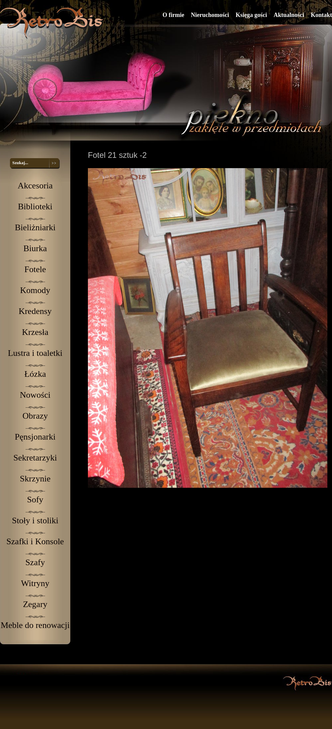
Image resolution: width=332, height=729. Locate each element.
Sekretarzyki (35, 458)
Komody (35, 290)
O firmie (173, 15)
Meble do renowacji (35, 625)
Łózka (35, 374)
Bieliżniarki (35, 227)
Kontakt (321, 15)
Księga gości (251, 15)
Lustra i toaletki (35, 353)
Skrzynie (35, 478)
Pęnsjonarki (35, 437)
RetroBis (52, 23)
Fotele (35, 269)
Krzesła (35, 332)
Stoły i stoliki (35, 520)
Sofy (35, 499)
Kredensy (35, 311)
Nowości (35, 395)
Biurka (35, 248)
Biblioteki (35, 206)
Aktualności (289, 15)
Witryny (35, 583)
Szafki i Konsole (35, 541)
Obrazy (35, 416)
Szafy (35, 562)
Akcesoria (35, 185)
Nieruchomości (210, 15)
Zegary (35, 604)
